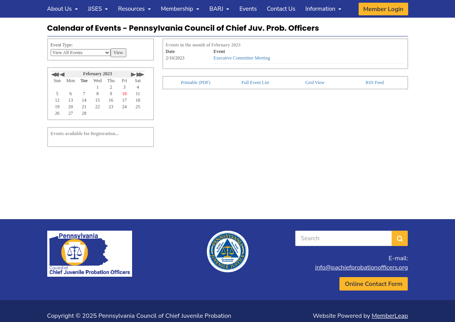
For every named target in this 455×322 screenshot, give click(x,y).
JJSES (98, 9)
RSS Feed (375, 82)
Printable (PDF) (195, 82)
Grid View (314, 82)
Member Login (383, 9)
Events (248, 9)
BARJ (219, 9)
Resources (134, 9)
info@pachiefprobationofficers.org (361, 267)
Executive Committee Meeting (241, 58)
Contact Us (281, 9)
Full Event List (255, 82)
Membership (180, 9)
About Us (62, 9)
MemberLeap (390, 316)
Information (323, 9)
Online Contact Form (373, 284)
